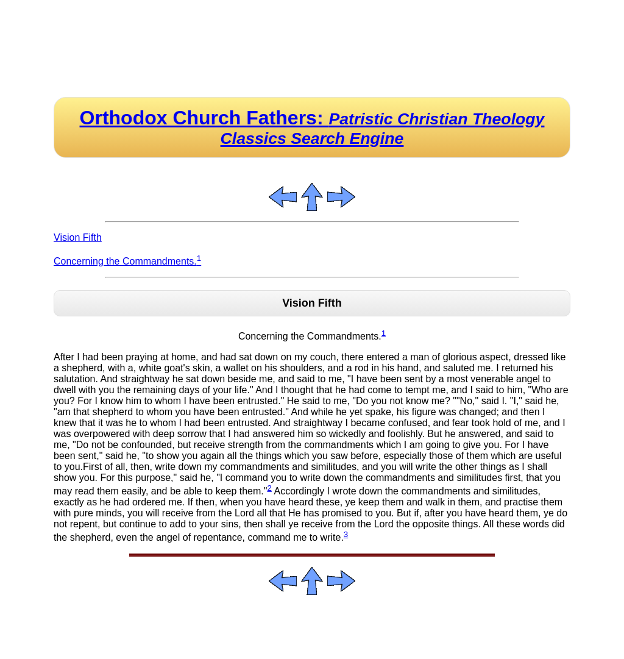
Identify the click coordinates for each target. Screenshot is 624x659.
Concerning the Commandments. (127, 261)
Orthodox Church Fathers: (312, 127)
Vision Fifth (78, 237)
